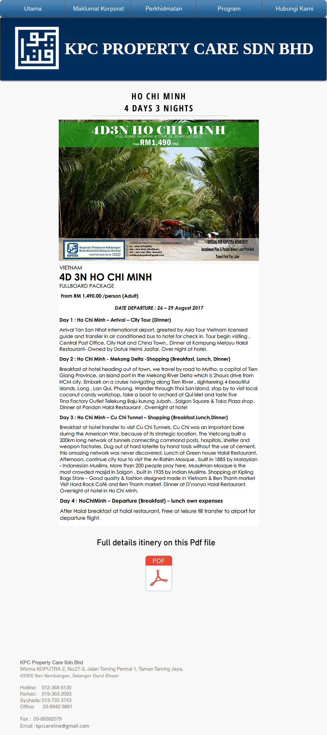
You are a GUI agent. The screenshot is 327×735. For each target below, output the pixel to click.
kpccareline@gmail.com (62, 726)
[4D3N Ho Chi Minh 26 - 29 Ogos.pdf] (159, 574)
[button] (98, 8)
